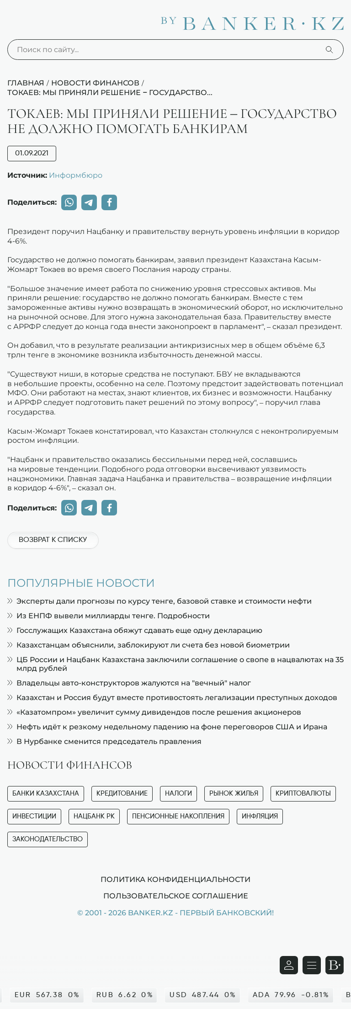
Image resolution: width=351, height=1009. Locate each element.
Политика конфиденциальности (175, 879)
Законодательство (47, 839)
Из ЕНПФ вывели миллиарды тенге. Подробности (108, 615)
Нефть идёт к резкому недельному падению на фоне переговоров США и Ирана (167, 726)
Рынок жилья (233, 793)
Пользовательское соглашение (175, 895)
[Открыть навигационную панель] (312, 965)
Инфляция (260, 816)
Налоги (178, 793)
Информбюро (75, 175)
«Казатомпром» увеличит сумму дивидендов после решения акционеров (154, 712)
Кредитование (122, 793)
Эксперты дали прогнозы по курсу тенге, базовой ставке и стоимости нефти (159, 601)
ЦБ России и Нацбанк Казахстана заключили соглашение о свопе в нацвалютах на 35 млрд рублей (175, 664)
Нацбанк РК (94, 816)
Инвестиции (34, 816)
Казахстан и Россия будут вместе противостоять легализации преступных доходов (172, 697)
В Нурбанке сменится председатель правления (104, 741)
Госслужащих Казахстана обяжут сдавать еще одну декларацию (134, 630)
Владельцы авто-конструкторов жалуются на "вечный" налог (129, 683)
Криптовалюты (303, 793)
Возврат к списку (53, 540)
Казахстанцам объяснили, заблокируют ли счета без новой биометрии (148, 645)
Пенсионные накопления (178, 816)
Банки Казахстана (45, 793)
